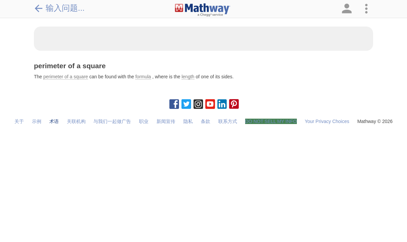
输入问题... (59, 8)
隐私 (188, 121)
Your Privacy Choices (327, 121)
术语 (54, 121)
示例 (36, 121)
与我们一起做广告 (112, 121)
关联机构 (76, 121)
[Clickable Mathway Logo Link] (202, 10)
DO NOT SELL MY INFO (271, 121)
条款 (205, 121)
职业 (143, 121)
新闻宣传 (165, 121)
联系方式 (227, 121)
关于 (19, 121)
